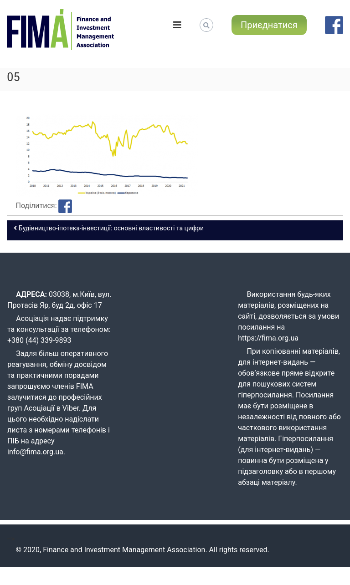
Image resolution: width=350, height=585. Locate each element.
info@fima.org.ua (35, 452)
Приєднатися (269, 25)
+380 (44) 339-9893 (39, 340)
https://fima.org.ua (268, 338)
